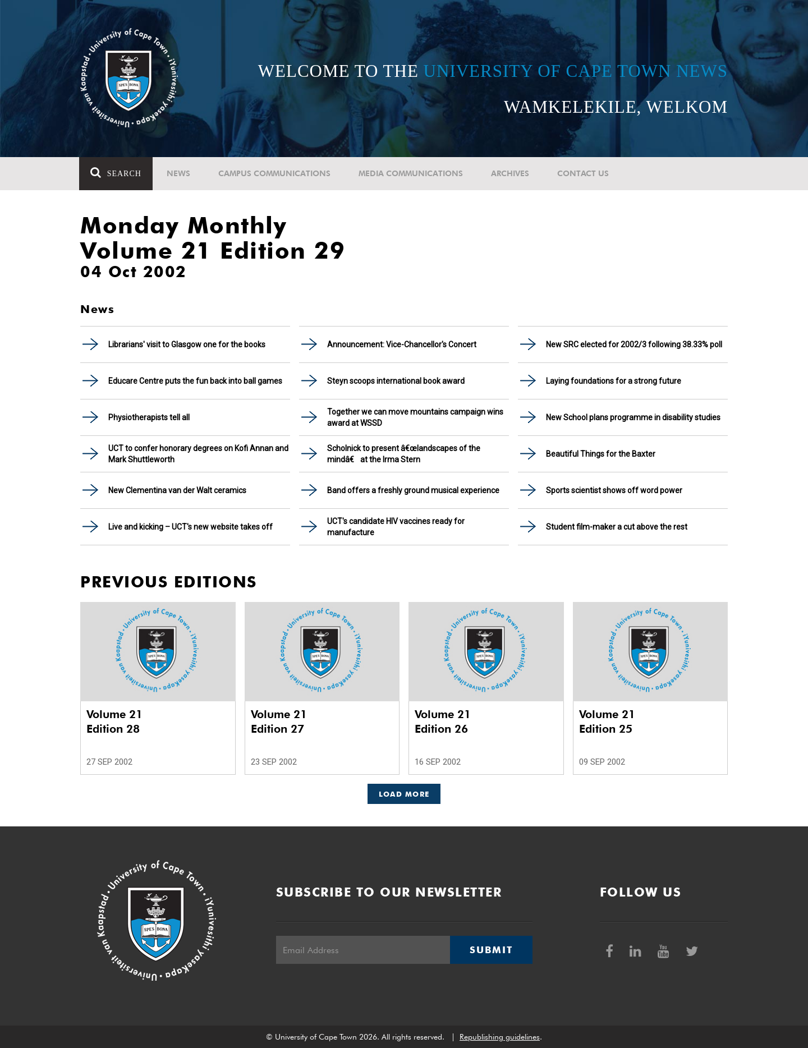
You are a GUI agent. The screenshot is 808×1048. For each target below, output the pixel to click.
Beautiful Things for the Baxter (600, 453)
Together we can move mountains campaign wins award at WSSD (415, 417)
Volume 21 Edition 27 (279, 721)
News (179, 173)
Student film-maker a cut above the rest (616, 526)
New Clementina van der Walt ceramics (177, 490)
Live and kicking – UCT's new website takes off (190, 526)
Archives (511, 173)
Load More (404, 793)
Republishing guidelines (500, 1036)
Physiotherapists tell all (149, 417)
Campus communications (275, 173)
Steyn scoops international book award (396, 380)
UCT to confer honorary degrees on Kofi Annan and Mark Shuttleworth (198, 454)
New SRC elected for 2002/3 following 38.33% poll (634, 344)
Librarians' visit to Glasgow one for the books (186, 344)
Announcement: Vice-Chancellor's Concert (401, 344)
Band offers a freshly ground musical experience (413, 490)
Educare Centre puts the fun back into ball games (195, 380)
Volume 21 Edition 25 (607, 721)
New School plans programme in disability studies (633, 417)
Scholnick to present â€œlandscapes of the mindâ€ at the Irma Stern (403, 454)
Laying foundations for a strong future (613, 380)
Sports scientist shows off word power (614, 490)
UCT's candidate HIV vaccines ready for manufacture (396, 527)
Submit (491, 949)
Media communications (412, 173)
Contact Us (584, 173)
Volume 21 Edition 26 (443, 721)
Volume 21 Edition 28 (114, 721)
